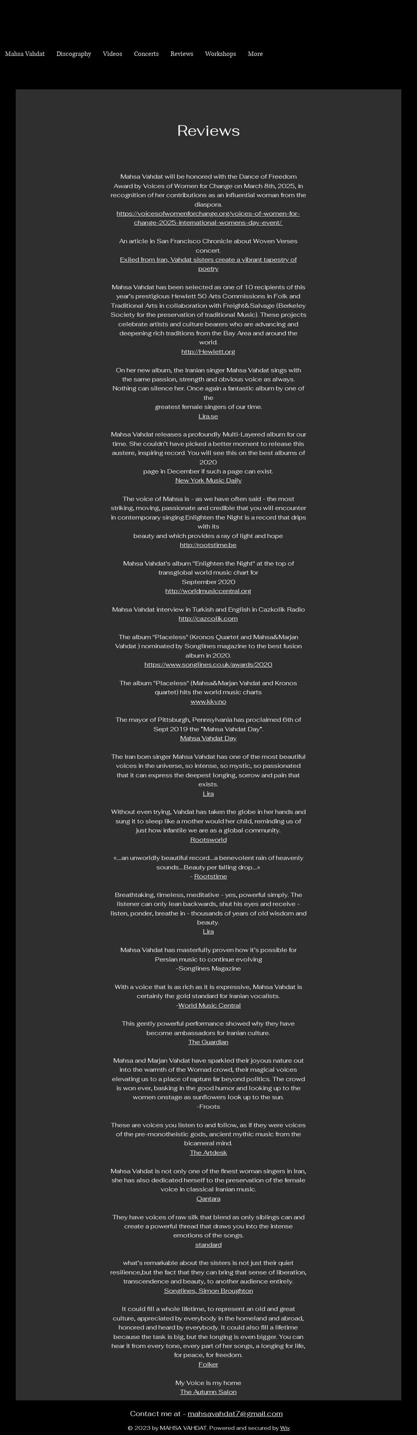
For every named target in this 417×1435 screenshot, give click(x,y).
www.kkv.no (208, 701)
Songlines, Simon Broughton (208, 1291)
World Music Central (209, 1005)
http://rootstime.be (208, 545)
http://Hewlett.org (208, 352)
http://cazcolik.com (208, 618)
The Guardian (208, 1042)
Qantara (208, 1199)
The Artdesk (208, 1152)
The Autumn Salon (208, 1392)
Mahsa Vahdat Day (208, 738)
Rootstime (210, 876)
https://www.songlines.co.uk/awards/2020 (208, 664)
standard (208, 1245)
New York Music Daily (208, 480)
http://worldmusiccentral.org (208, 591)
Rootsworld (208, 840)
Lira (208, 794)
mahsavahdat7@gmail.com (235, 1413)
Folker (208, 1364)
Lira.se (208, 416)
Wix (285, 1427)
